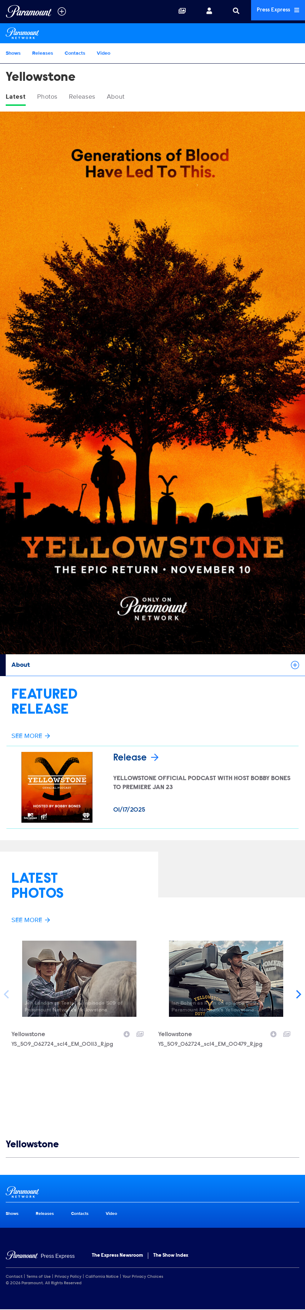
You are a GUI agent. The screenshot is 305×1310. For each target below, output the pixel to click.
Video (103, 53)
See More (30, 737)
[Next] (298, 994)
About (126, 97)
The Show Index (170, 1256)
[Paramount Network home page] (152, 1192)
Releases (42, 53)
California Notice (102, 1277)
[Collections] (176, 11)
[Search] (230, 11)
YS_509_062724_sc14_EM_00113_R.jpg (62, 1045)
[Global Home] (29, 11)
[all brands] (62, 11)
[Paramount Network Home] (152, 33)
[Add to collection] (140, 1033)
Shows (13, 53)
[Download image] (126, 1033)
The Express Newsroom (117, 1256)
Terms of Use (38, 1277)
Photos (51, 97)
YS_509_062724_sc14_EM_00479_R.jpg (210, 1045)
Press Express (275, 11)
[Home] (40, 1256)
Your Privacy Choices (142, 1277)
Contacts (75, 53)
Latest (17, 97)
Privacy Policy (68, 1277)
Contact (14, 1277)
